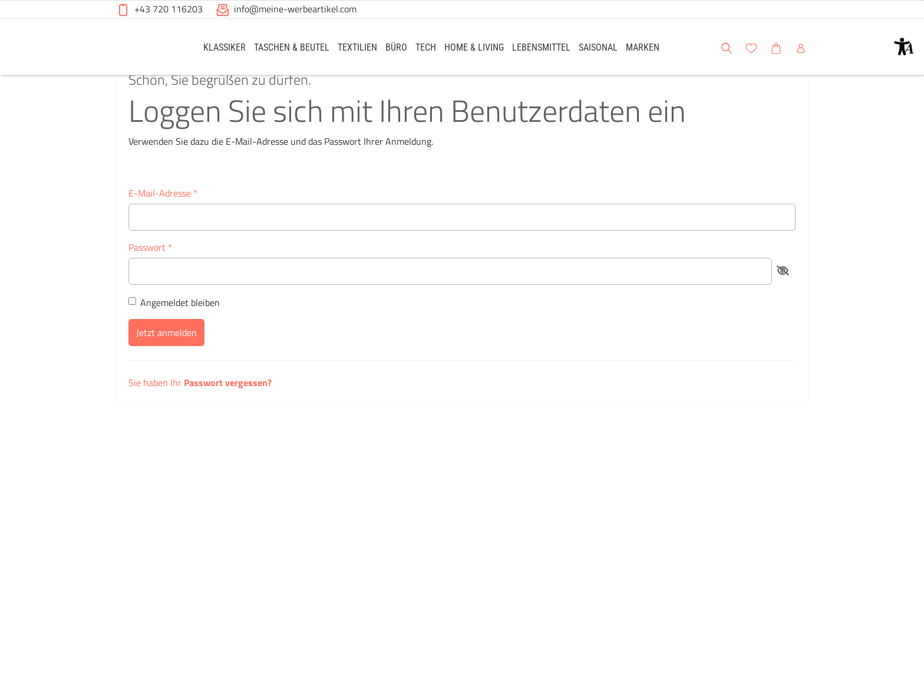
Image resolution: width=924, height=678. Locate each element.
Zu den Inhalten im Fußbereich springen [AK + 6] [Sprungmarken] (0, 0)
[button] (904, 46)
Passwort (150, 278)
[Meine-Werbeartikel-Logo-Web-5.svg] (144, 48)
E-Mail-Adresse (162, 224)
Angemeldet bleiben (174, 333)
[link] (224, 47)
